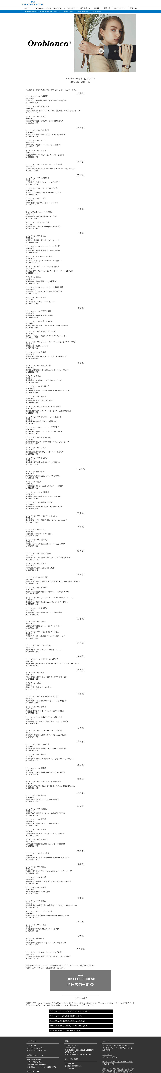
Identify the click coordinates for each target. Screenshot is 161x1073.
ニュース (27, 8)
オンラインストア (119, 8)
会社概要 (96, 8)
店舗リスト (133, 8)
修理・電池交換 (85, 8)
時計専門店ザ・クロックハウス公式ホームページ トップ (43, 11)
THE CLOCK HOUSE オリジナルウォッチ (49, 8)
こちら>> (63, 968)
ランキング (71, 8)
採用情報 (107, 8)
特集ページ (69, 11)
